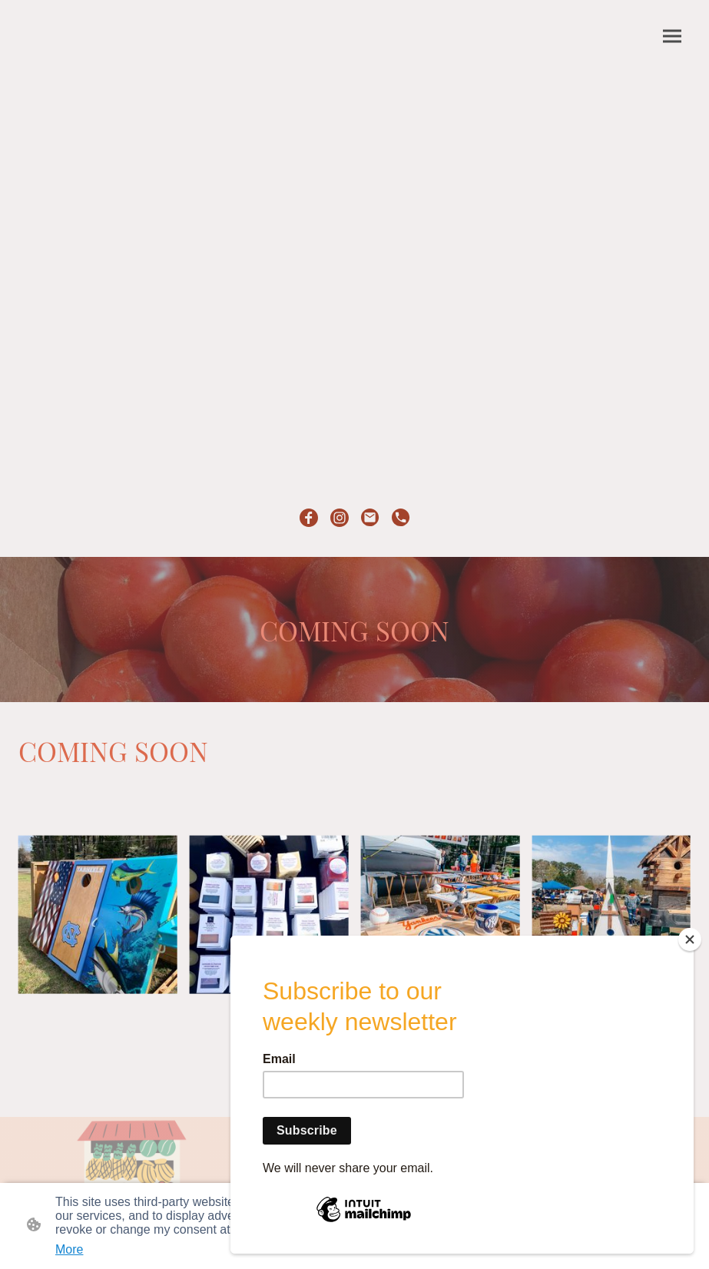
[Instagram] (339, 518)
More (69, 1249)
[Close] (689, 939)
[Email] (370, 518)
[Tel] (401, 518)
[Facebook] (309, 518)
